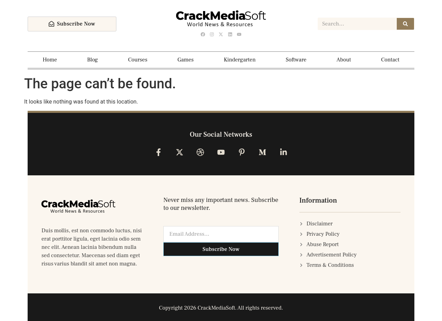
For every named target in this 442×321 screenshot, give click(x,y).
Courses (137, 59)
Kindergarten (240, 59)
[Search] (405, 24)
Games (185, 59)
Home (50, 59)
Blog (92, 59)
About (343, 59)
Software (296, 59)
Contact (390, 59)
